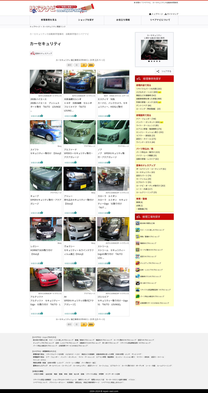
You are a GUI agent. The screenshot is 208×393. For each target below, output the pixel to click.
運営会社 (78, 382)
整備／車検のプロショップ (84, 340)
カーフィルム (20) (143, 178)
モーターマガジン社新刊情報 (116, 379)
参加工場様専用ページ (91, 382)
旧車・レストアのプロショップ (151, 270)
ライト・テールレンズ (86, 357)
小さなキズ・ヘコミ (72, 354)
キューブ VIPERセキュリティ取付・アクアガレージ (45, 199)
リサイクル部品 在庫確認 (42, 379)
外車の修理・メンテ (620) (147, 102)
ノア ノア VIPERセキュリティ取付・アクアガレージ (111, 153)
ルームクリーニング (164, 365)
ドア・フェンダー (52, 357)
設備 (82, 374)
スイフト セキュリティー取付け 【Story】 (45, 151)
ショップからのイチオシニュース (65, 379)
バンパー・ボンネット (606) (148, 122)
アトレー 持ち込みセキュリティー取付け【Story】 (79, 199)
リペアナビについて (160, 19)
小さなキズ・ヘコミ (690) (147, 92)
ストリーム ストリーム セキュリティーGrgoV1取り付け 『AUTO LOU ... (111, 252)
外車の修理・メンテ (123, 354)
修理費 (101, 374)
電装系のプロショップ (148, 243)
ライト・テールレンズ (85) (147, 125)
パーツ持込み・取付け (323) (148, 152)
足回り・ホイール (157, 357)
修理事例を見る (49, 19)
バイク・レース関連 (72, 362)
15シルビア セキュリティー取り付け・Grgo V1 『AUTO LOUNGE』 (113, 300)
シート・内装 (150, 365)
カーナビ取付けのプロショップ (151, 250)
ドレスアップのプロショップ (150, 263)
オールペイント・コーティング (60, 365)
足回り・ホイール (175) (146, 138)
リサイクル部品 (91, 374)
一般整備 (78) (142, 209)
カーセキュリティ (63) (145, 172)
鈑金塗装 (49, 374)
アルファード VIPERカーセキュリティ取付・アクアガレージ (78, 153)
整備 (60, 374)
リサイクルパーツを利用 (55, 354)
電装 (55, 374)
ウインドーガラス (39, 360)
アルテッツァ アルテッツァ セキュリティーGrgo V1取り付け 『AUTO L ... (45, 302)
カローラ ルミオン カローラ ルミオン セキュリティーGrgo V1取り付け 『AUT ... (112, 201)
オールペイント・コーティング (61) (151, 169)
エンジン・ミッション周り (125, 357)
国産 (70, 374)
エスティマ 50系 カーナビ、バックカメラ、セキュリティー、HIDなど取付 (112, 102)
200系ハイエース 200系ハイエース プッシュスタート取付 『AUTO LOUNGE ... (45, 104)
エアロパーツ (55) (143, 182)
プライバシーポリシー (57, 382)
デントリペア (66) (143, 105)
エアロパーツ (115, 365)
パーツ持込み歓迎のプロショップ (152, 296)
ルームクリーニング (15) (146, 192)
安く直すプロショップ (148, 283)
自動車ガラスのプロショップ (150, 276)
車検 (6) (139, 202)
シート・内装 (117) (144, 189)
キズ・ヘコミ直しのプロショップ (152, 230)
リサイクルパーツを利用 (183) (149, 88)
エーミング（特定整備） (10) (148, 108)
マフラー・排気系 (143, 357)
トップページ (156, 14)
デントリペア (136, 354)
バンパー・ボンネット (69, 357)
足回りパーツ (92, 365)
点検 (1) (139, 205)
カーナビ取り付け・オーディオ (133, 365)
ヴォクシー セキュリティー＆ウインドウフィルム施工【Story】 (79, 250)
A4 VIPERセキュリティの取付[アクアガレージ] (79, 300)
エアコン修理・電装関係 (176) (149, 128)
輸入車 (76, 374)
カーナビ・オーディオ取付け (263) (150, 185)
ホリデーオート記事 (112, 374)
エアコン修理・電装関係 (105, 357)
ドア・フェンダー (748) (146, 118)
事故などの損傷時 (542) (146, 95)
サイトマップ (171, 14)
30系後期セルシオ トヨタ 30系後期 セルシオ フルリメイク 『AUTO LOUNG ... (79, 104)
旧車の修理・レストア (56, 362)
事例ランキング (84, 379)
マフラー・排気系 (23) (145, 135)
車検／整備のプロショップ (149, 236)
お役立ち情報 (123, 19)
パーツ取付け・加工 (88, 362)
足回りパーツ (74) (143, 175)
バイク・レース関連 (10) (146, 155)
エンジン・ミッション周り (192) (149, 132)
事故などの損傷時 (88, 354)
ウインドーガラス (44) (145, 142)
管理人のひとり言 (97, 379)
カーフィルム (104, 365)
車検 (65, 374)
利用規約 (70, 382)
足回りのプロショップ (148, 256)
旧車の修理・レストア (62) (147, 159)
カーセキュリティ (79, 365)
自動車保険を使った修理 (105, 354)
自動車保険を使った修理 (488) (149, 98)
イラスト (132, 379)
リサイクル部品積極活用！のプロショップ (155, 290)
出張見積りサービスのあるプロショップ (154, 303)
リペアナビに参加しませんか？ (112, 382)
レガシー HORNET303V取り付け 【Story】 (42, 250)
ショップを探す (86, 19)
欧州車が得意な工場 (147, 223)
